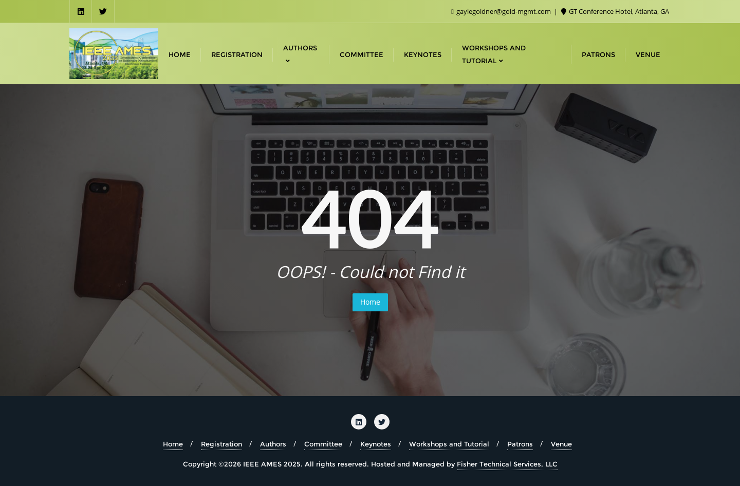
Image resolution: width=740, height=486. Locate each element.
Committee (323, 444)
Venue (561, 444)
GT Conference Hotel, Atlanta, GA (615, 11)
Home (370, 302)
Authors (273, 444)
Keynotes (375, 444)
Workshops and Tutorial (449, 444)
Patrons (520, 444)
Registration (221, 444)
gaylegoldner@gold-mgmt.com (501, 11)
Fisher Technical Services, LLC (507, 464)
